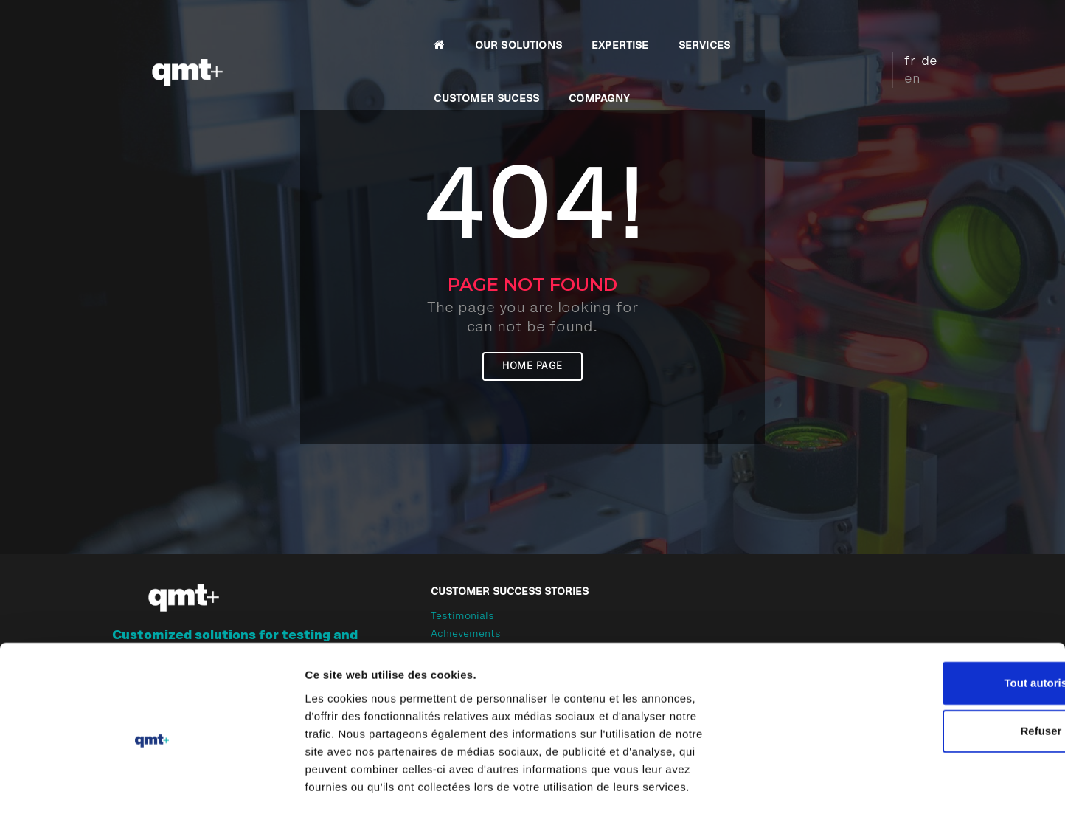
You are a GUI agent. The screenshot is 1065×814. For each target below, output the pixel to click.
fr (897, 24)
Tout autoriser (942, 657)
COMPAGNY (818, 26)
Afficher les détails (812, 785)
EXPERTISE (513, 26)
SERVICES (596, 26)
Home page (532, 397)
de (917, 24)
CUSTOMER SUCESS (705, 26)
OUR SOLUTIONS (410, 26)
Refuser (941, 706)
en (939, 24)
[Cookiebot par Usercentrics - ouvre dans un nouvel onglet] (95, 785)
